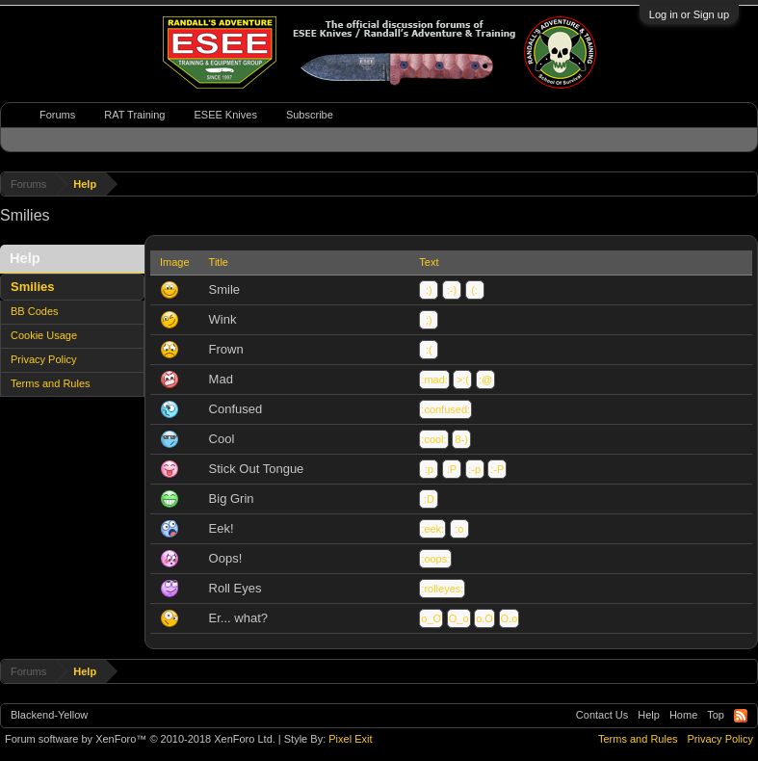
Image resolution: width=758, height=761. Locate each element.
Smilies (33, 286)
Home (683, 715)
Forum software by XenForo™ (140, 739)
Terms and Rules (51, 383)
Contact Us (602, 715)
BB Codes (35, 311)
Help (649, 715)
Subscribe (309, 114)
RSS (740, 715)
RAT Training (134, 114)
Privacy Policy (43, 359)
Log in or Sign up (689, 14)
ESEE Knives (225, 114)
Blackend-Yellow (49, 715)
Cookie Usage (44, 335)
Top (715, 715)
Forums (57, 114)
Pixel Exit (350, 739)
